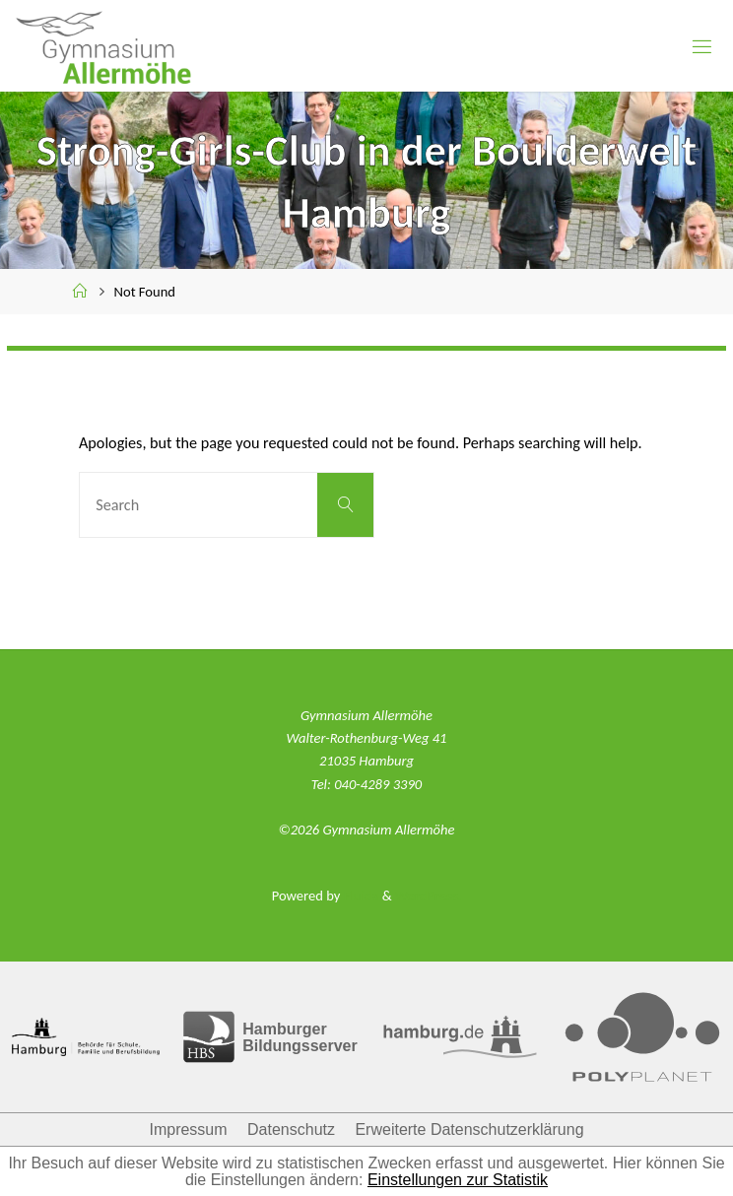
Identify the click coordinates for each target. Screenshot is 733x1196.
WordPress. (428, 895)
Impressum (188, 1129)
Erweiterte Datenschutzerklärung (469, 1129)
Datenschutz (291, 1129)
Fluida (359, 895)
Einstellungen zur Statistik (457, 1179)
